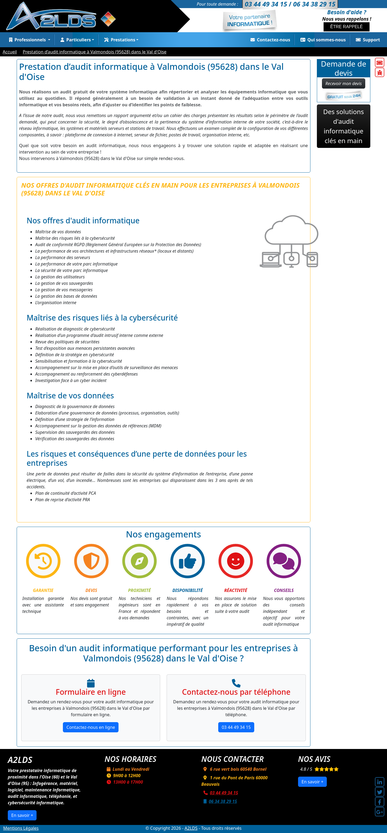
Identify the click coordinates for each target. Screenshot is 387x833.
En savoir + (22, 815)
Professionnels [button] (27, 40)
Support (367, 40)
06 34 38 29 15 (219, 801)
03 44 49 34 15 (236, 727)
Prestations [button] (118, 40)
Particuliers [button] (74, 40)
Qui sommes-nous (322, 40)
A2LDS (191, 828)
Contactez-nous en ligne (90, 727)
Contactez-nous (269, 40)
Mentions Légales (21, 828)
